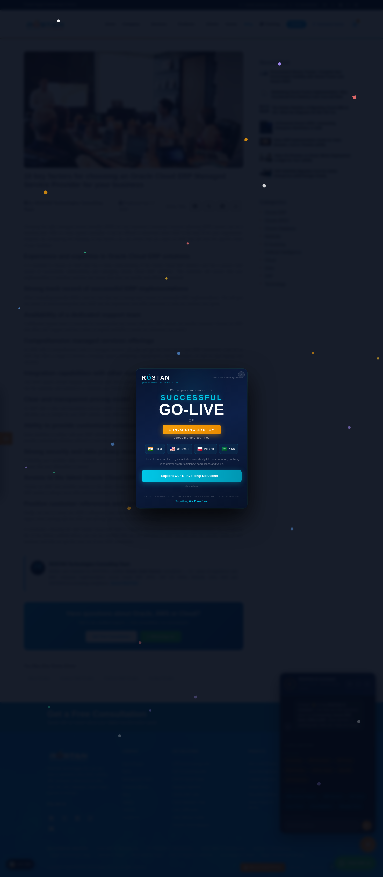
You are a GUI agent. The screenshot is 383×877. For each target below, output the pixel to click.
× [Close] (241, 375)
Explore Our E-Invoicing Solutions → (191, 476)
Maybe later (191, 486)
